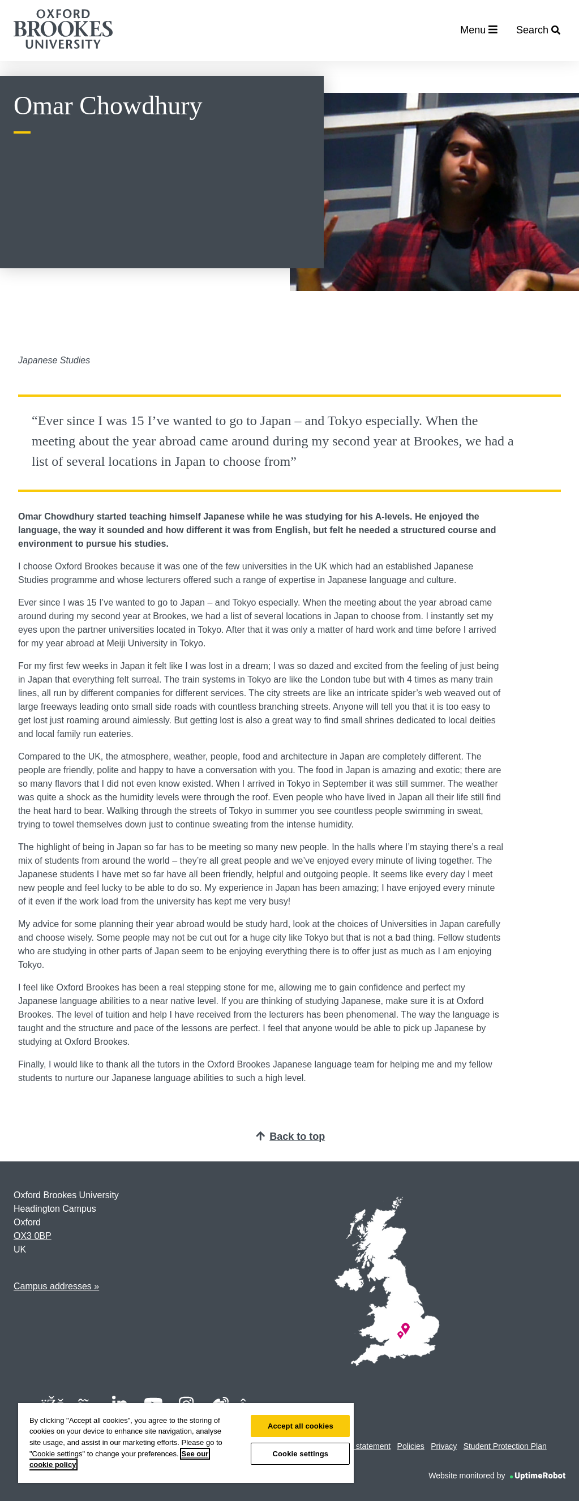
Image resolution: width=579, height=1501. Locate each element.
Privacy (444, 1446)
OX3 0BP (33, 1236)
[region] (186, 1443)
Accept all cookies (300, 1426)
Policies (410, 1446)
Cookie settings (300, 1453)
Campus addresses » (56, 1286)
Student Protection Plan (505, 1446)
